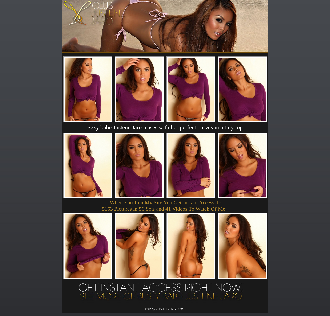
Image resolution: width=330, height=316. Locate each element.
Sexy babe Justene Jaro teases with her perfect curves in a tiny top (165, 127)
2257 (180, 309)
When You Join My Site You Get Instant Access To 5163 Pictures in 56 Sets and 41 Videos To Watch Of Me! (164, 206)
